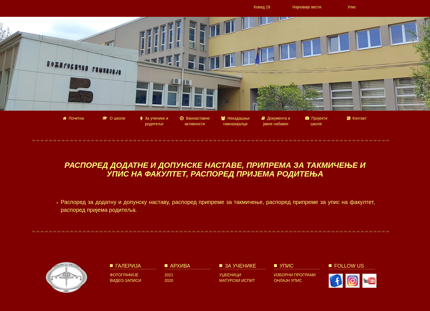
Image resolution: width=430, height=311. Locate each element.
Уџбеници (230, 275)
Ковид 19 (262, 7)
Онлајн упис (288, 280)
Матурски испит (237, 280)
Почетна (73, 118)
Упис (352, 7)
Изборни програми (295, 275)
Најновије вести (307, 7)
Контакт (357, 118)
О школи (113, 118)
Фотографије (124, 275)
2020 (169, 280)
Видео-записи (125, 280)
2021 (169, 275)
